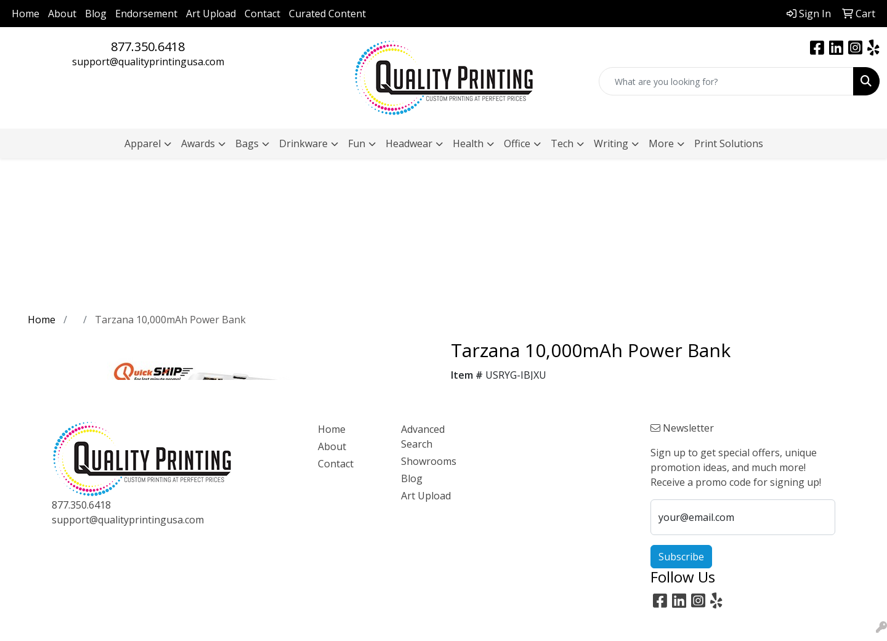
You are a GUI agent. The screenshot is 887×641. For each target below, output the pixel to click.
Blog (96, 13)
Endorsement (146, 13)
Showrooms (428, 461)
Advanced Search (423, 436)
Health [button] (468, 143)
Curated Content (327, 13)
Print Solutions (728, 143)
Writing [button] (611, 143)
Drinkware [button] (303, 143)
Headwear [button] (409, 143)
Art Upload (211, 13)
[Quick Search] (726, 81)
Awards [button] (198, 143)
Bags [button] (247, 143)
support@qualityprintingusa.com (148, 61)
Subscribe (681, 556)
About (62, 13)
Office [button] (517, 143)
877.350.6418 (148, 46)
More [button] (661, 143)
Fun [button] (356, 143)
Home (25, 13)
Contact (262, 13)
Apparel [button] (142, 143)
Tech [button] (562, 143)
